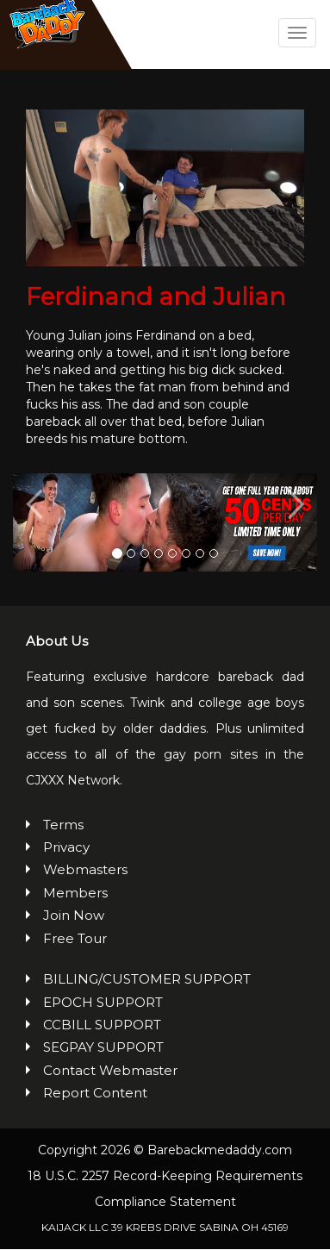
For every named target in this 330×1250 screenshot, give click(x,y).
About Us (57, 642)
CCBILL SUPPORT (102, 1025)
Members (75, 893)
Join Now (73, 917)
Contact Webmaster (110, 1071)
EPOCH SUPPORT (103, 1003)
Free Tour (75, 939)
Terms (63, 825)
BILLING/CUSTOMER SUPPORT (147, 980)
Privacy (66, 849)
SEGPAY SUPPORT (103, 1049)
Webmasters (85, 871)
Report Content (95, 1094)
